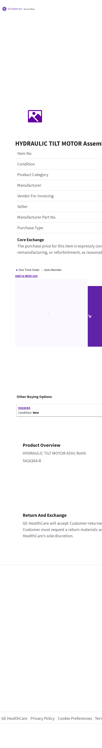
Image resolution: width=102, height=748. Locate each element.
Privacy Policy (42, 718)
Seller (22, 206)
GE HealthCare (14, 718)
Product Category (32, 174)
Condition (26, 164)
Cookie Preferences (75, 718)
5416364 (24, 408)
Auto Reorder (53, 270)
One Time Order (29, 270)
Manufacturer (29, 185)
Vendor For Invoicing (35, 196)
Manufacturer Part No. (36, 217)
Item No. (24, 153)
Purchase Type (30, 227)
